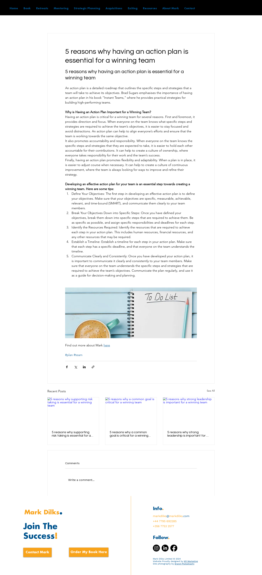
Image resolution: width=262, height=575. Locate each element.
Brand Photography (184, 564)
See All (211, 390)
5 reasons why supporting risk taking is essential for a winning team (71, 434)
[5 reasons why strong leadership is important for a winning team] (188, 411)
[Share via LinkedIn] (84, 367)
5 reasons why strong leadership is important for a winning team (187, 434)
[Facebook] (173, 548)
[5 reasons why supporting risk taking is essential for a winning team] (73, 411)
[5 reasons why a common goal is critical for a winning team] (131, 411)
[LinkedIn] (165, 548)
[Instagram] (156, 548)
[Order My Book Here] (88, 552)
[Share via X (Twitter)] (75, 367)
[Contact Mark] (37, 552)
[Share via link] (93, 367)
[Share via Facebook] (67, 367)
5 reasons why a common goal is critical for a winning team (129, 434)
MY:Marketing (191, 561)
